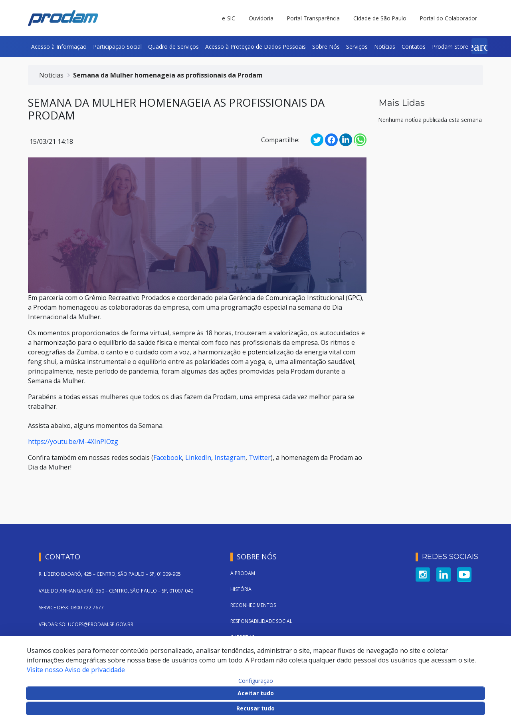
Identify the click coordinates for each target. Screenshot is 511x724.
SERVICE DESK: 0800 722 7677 (71, 607)
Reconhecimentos (253, 605)
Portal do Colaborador (448, 18)
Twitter (260, 457)
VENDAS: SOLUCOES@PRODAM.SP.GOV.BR (86, 624)
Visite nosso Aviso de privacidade (76, 669)
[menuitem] (59, 46)
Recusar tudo (255, 708)
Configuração (255, 681)
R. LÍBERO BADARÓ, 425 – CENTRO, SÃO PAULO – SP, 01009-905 (110, 574)
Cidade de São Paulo (379, 18)
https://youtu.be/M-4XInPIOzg (73, 441)
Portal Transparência (313, 18)
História (241, 589)
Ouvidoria (261, 18)
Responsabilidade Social (261, 621)
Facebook (167, 457)
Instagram (230, 457)
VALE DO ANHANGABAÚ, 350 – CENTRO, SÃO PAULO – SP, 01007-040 (116, 590)
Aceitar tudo (256, 693)
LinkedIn (198, 457)
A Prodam (242, 573)
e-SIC (228, 18)
